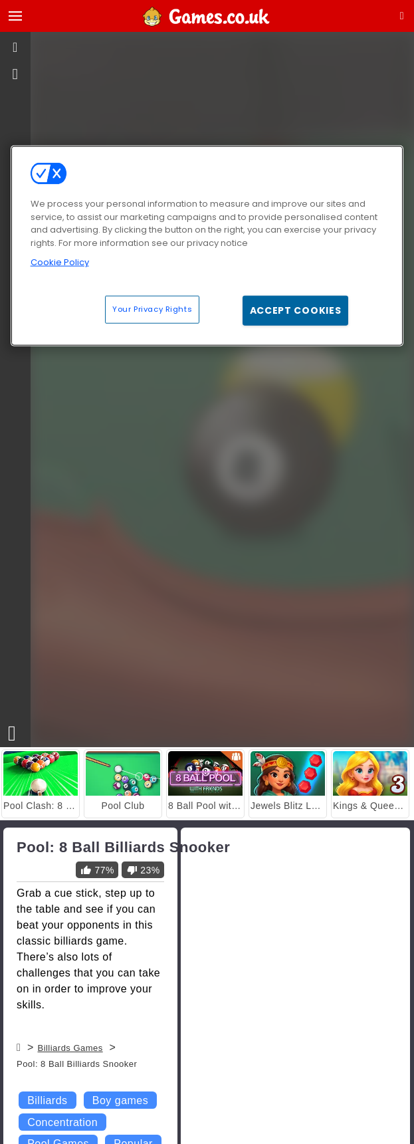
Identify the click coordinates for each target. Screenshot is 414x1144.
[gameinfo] (16, 74)
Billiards (47, 1100)
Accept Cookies (296, 309)
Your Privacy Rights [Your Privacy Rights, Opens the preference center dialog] (152, 308)
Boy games (120, 1100)
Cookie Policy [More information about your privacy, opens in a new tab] (60, 262)
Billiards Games (69, 1048)
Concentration (62, 1122)
